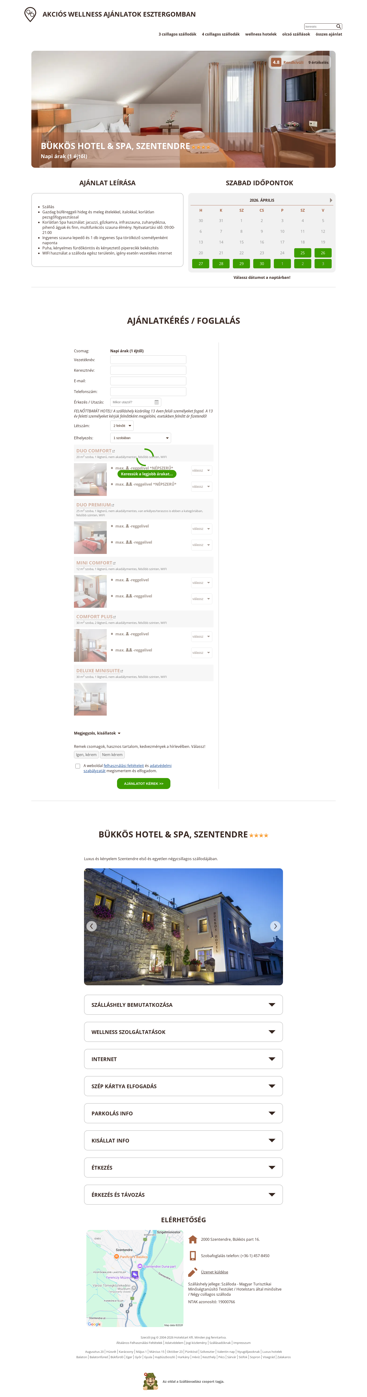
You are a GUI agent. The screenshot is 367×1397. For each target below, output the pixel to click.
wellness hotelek (261, 34)
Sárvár (231, 1357)
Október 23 (175, 1352)
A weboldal (94, 765)
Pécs (221, 1357)
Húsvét (111, 1352)
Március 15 (156, 1352)
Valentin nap (226, 1352)
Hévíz (196, 1357)
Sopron (255, 1357)
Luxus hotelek (272, 1352)
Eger (129, 1357)
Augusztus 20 (94, 1352)
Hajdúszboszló (165, 1357)
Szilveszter (207, 1352)
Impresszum (242, 1343)
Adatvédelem (174, 1343)
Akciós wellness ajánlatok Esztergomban (119, 14)
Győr (138, 1357)
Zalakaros (284, 1357)
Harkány (184, 1357)
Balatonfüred (99, 1357)
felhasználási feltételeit (124, 765)
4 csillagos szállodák (221, 34)
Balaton (81, 1357)
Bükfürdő (117, 1357)
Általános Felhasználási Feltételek (139, 1343)
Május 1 (141, 1352)
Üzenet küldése (214, 1272)
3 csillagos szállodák (177, 34)
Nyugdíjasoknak (248, 1352)
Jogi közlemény (196, 1343)
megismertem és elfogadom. (131, 770)
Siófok (243, 1357)
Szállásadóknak (220, 1343)
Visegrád (269, 1357)
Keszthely (209, 1357)
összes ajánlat (329, 34)
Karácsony (126, 1352)
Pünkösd (191, 1352)
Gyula (148, 1357)
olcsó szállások (296, 34)
